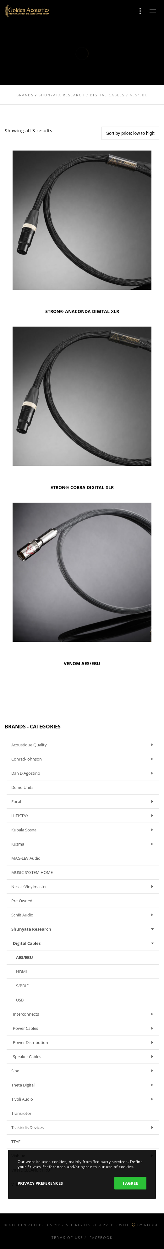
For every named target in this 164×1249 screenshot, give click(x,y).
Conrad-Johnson (83, 759)
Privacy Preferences (40, 1183)
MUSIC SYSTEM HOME (32, 872)
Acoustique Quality (83, 745)
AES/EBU (24, 957)
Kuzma (83, 844)
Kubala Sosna (83, 830)
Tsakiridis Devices (83, 1127)
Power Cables (84, 1028)
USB (20, 1000)
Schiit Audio (83, 915)
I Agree (130, 1183)
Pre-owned (21, 901)
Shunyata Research (83, 929)
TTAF (15, 1141)
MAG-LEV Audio (26, 858)
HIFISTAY (83, 815)
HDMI (21, 971)
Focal (83, 801)
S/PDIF (22, 986)
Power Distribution (84, 1042)
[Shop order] (130, 133)
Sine (83, 1071)
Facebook (101, 1237)
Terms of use (67, 1237)
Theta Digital (83, 1085)
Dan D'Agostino (83, 773)
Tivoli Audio (83, 1099)
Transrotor (21, 1113)
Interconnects (84, 1014)
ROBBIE (152, 1225)
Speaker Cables (84, 1056)
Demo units (22, 787)
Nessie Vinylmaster (83, 886)
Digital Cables (84, 943)
